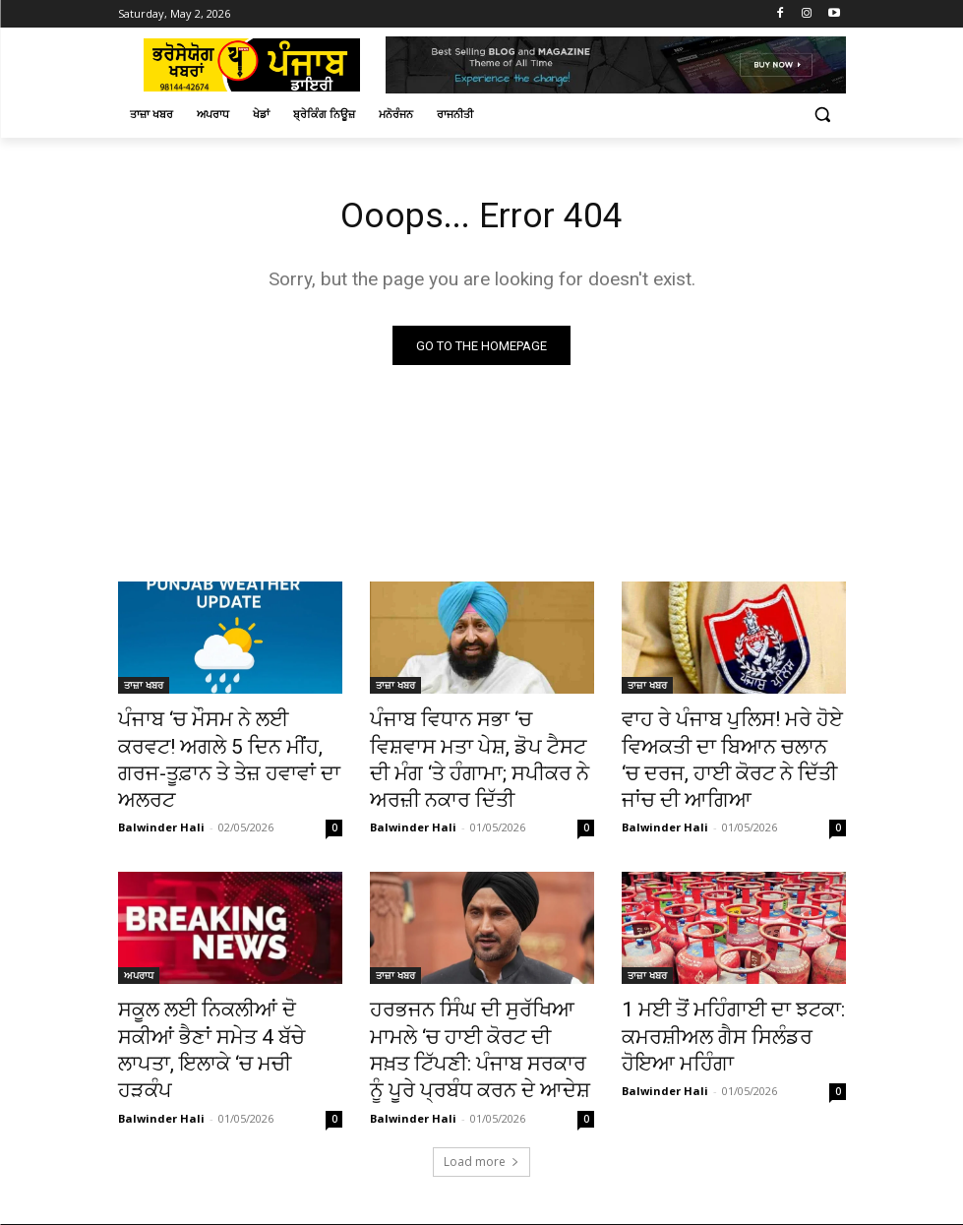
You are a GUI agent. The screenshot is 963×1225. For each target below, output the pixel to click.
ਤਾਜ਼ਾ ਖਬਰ (143, 689)
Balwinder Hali (161, 789)
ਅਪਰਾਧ (138, 959)
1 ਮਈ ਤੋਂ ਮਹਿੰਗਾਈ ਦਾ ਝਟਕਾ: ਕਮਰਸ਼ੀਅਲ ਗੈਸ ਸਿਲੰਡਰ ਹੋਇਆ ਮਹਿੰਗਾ (722, 1013)
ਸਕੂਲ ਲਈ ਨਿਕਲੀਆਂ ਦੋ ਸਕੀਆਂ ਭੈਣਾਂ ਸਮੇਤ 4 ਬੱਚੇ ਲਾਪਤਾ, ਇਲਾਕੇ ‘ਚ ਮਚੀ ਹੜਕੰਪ (230, 1013)
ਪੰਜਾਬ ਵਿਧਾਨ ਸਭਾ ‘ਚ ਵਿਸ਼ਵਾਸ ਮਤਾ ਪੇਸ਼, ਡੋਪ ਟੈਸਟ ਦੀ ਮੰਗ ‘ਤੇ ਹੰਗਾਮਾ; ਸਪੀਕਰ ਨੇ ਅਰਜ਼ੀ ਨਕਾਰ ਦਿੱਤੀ (479, 742)
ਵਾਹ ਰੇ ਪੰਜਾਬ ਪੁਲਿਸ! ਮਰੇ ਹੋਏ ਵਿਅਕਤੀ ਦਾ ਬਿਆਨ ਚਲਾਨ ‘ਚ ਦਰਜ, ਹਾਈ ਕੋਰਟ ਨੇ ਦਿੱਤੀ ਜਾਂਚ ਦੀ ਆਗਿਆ (725, 753)
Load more (481, 1124)
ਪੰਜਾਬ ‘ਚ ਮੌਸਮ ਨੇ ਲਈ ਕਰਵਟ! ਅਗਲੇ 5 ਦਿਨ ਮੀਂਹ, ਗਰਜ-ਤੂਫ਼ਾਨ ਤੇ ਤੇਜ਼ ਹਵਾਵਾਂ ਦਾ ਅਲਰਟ (223, 742)
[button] (823, 115)
